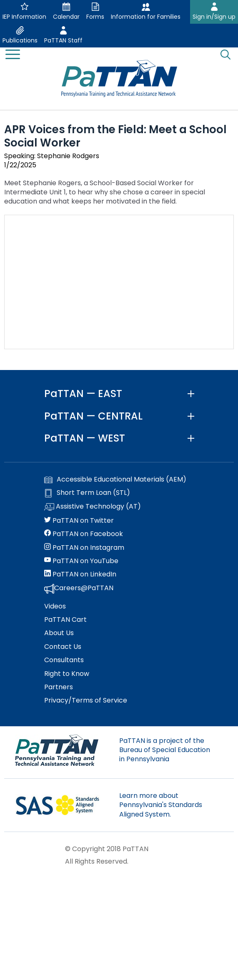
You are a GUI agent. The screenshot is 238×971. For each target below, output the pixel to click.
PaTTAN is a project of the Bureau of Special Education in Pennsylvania (164, 750)
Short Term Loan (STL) (87, 492)
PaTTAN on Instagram (84, 547)
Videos (55, 606)
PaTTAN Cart (65, 619)
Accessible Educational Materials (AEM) (115, 479)
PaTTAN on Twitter (79, 520)
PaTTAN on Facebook (83, 534)
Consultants (64, 660)
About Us (59, 633)
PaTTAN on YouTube (81, 561)
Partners (58, 687)
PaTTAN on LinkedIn (80, 574)
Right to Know (66, 673)
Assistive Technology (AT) (92, 507)
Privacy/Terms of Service (85, 700)
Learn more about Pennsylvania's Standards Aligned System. (160, 805)
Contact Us (62, 646)
